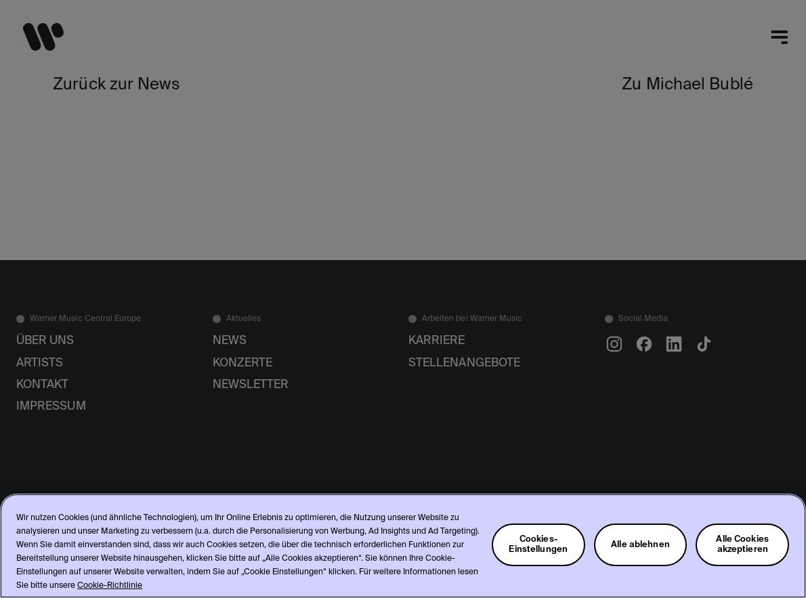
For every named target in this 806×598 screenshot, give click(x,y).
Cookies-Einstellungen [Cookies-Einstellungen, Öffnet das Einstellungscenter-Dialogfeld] (538, 544)
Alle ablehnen (640, 544)
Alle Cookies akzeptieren (742, 544)
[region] (403, 546)
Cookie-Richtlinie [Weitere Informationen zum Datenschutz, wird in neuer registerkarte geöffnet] (109, 586)
